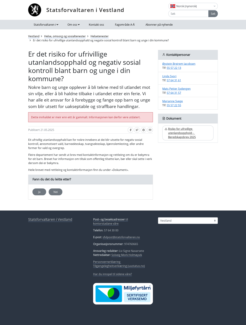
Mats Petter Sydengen (176, 89)
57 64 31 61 (174, 80)
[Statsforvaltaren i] (188, 220)
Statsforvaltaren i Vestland (85, 9)
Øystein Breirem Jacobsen (178, 64)
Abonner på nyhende (159, 24)
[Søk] (188, 13)
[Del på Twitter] (137, 130)
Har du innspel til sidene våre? (112, 274)
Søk (213, 14)
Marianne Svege (172, 101)
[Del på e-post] (150, 130)
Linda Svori (169, 76)
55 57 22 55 (174, 105)
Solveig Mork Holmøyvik (126, 255)
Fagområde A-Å (125, 24)
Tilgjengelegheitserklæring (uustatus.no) (119, 266)
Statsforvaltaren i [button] (45, 24)
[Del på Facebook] (130, 130)
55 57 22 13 (174, 68)
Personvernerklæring (107, 262)
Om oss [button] (72, 24)
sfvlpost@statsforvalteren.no (121, 237)
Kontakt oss (96, 24)
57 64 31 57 (174, 93)
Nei (55, 192)
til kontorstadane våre (110, 221)
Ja (39, 192)
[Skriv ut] (143, 130)
